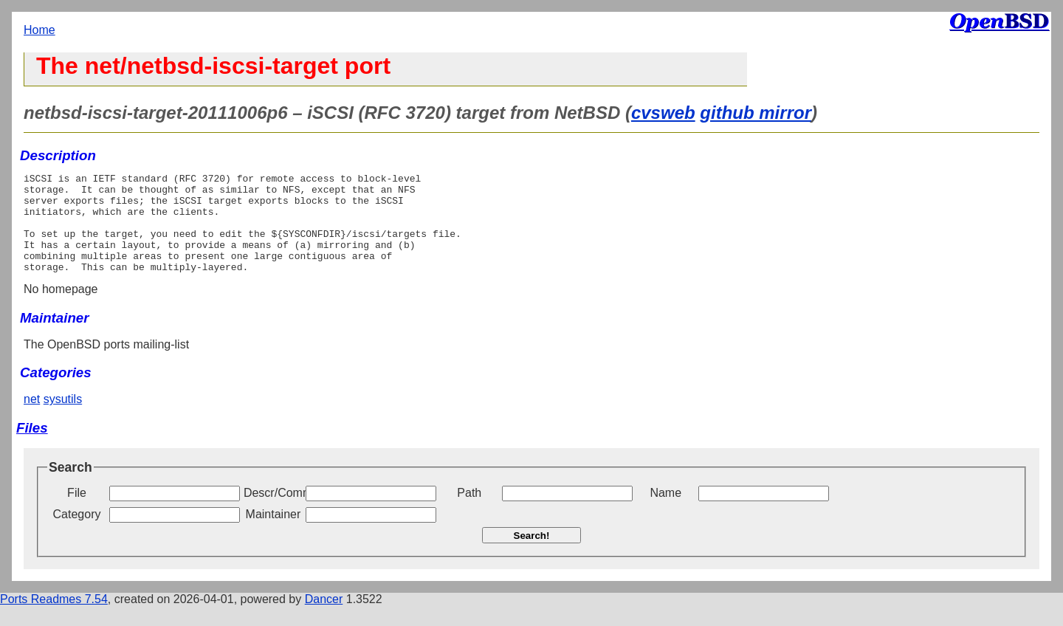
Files (32, 447)
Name (665, 512)
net (32, 419)
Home (39, 30)
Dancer (324, 619)
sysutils (63, 419)
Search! (532, 555)
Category (77, 534)
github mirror (755, 113)
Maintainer (273, 534)
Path (469, 512)
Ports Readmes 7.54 (54, 619)
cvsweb (663, 113)
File (76, 512)
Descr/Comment (273, 512)
